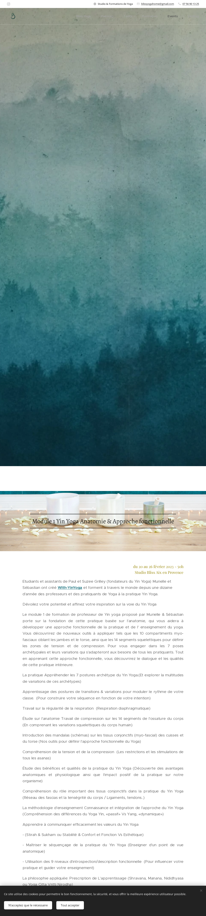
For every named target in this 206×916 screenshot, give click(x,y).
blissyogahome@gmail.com (157, 4)
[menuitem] (92, 16)
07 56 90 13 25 (190, 4)
